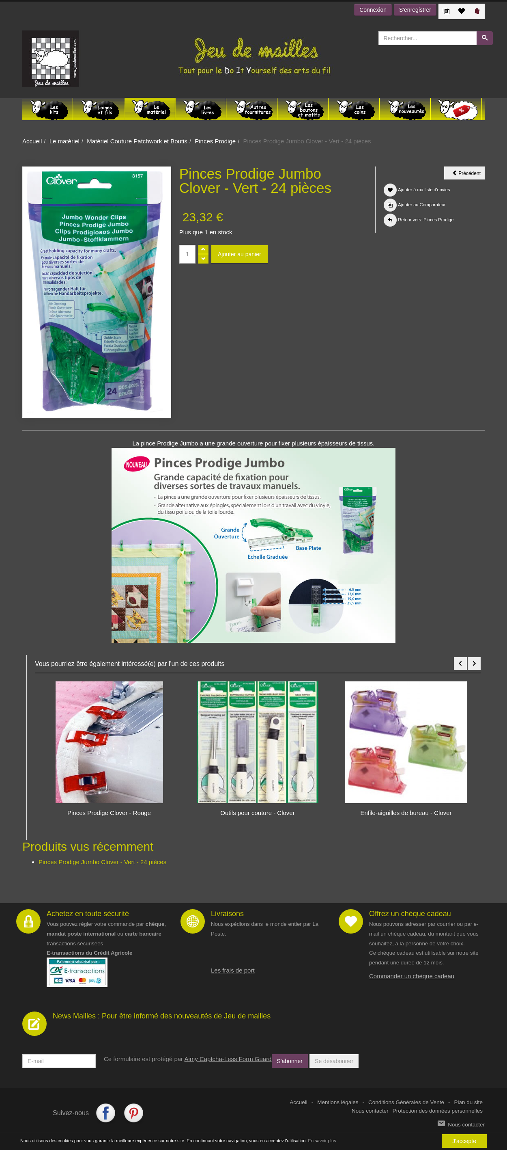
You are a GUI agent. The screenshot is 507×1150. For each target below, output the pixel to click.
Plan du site (468, 1102)
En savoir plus (322, 1141)
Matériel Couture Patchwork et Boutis (137, 141)
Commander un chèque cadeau (411, 976)
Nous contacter (370, 1111)
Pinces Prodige (215, 141)
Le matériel (64, 141)
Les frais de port (233, 970)
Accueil (32, 141)
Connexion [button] (373, 9)
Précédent (468, 174)
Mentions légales (337, 1102)
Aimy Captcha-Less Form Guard (227, 1058)
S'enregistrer (415, 9)
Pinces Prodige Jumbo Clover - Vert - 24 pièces (102, 861)
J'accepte (464, 1141)
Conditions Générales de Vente (406, 1102)
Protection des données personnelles (438, 1111)
